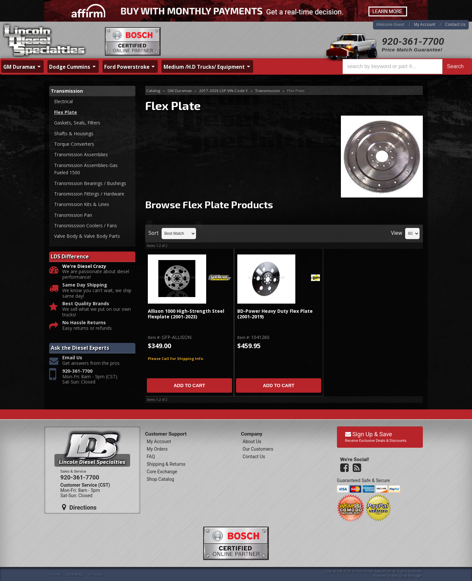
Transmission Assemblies (81, 154)
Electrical (63, 101)
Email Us (72, 358)
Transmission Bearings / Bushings (90, 183)
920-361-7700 (413, 41)
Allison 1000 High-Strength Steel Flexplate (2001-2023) (186, 314)
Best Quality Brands (85, 304)
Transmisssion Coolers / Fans (85, 225)
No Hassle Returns (84, 323)
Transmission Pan (73, 215)
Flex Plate (65, 112)
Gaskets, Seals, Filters (77, 123)
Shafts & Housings (73, 133)
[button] (405, 66)
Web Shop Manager (407, 575)
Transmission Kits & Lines (81, 204)
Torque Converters (74, 144)
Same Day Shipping (84, 285)
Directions (79, 507)
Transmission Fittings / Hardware (89, 194)
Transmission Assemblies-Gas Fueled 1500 (86, 169)
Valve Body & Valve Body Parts (87, 236)
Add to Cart (189, 385)
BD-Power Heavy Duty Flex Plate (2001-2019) (275, 314)
